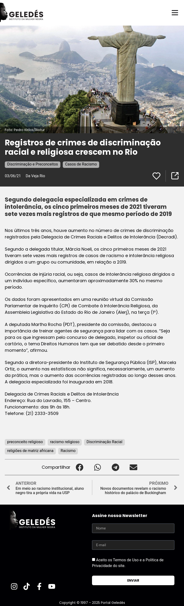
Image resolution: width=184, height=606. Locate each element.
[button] (79, 467)
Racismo (68, 450)
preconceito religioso (25, 442)
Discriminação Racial (104, 442)
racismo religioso (64, 442)
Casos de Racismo (81, 164)
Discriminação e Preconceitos (32, 164)
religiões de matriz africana (30, 450)
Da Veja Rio (35, 176)
